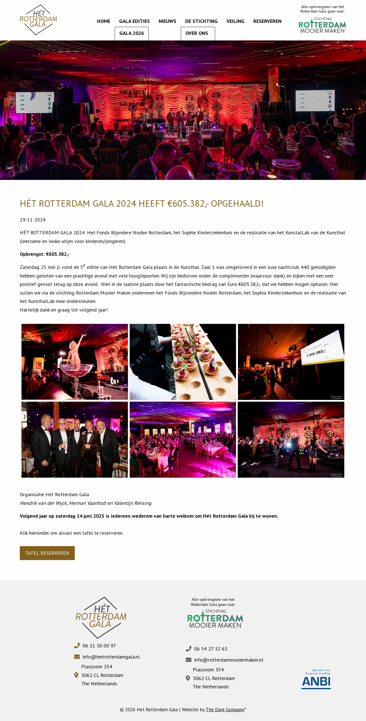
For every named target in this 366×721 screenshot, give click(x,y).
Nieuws (167, 21)
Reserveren (267, 21)
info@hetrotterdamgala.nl (111, 657)
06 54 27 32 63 (210, 648)
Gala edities (134, 21)
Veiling (235, 21)
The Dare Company (225, 709)
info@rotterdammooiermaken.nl (228, 660)
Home (103, 21)
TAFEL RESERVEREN (47, 553)
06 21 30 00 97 (99, 645)
